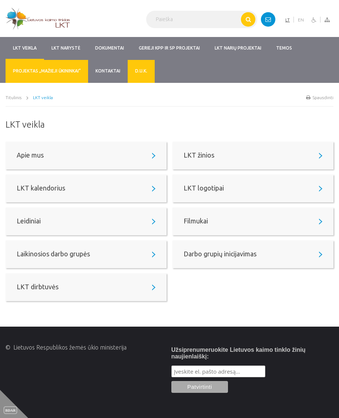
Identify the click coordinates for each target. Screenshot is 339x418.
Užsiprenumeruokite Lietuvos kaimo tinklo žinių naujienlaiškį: (238, 353)
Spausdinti (319, 97)
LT (287, 19)
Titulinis (13, 97)
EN (301, 19)
